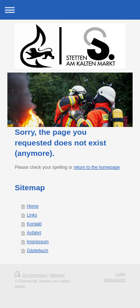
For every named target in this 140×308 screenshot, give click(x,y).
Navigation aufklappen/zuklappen (70, 10)
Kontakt (34, 224)
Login (120, 274)
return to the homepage (97, 167)
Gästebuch (37, 250)
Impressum (37, 241)
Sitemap (56, 275)
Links (32, 215)
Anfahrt (34, 232)
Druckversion (31, 275)
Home (32, 206)
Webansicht (114, 280)
